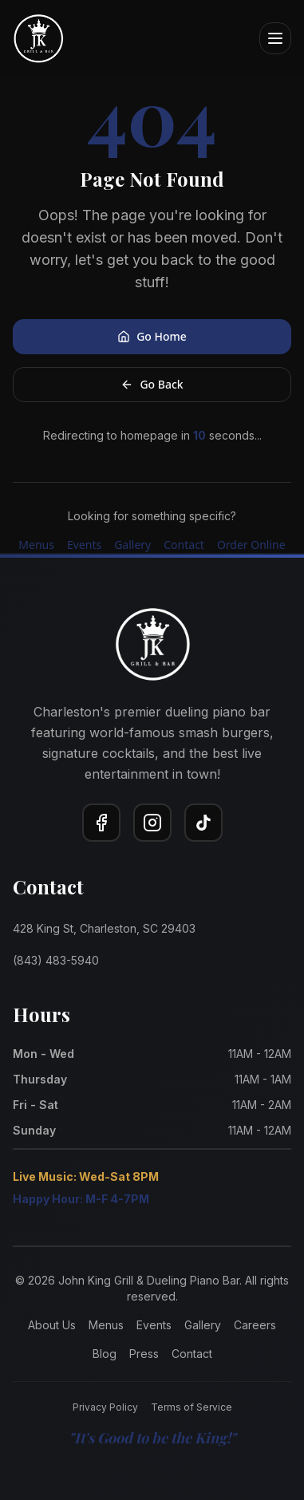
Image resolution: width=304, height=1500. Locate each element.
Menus (36, 544)
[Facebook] (101, 822)
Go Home (152, 336)
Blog (104, 1353)
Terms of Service (191, 1407)
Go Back (151, 384)
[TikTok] (203, 822)
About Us (52, 1325)
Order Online (251, 544)
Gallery (132, 544)
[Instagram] (152, 822)
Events (84, 544)
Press (144, 1353)
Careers (255, 1325)
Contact (184, 544)
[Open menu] (275, 38)
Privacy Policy (105, 1407)
